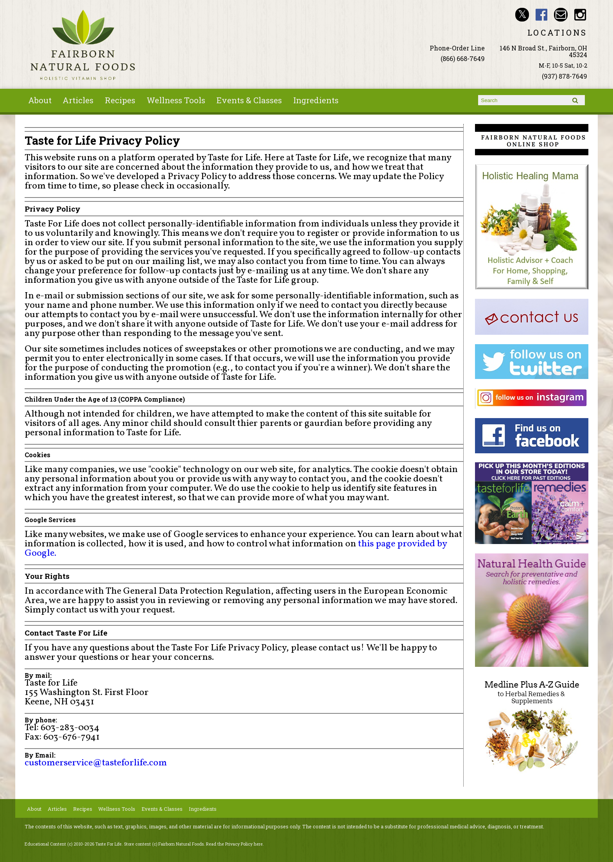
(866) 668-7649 (463, 58)
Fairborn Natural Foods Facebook (541, 15)
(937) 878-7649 (564, 76)
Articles (78, 100)
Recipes (120, 100)
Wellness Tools (176, 100)
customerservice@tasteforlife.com (96, 763)
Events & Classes (249, 100)
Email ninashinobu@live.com (561, 15)
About (40, 100)
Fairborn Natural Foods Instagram (580, 15)
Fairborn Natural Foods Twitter (522, 15)
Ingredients (316, 100)
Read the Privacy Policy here (234, 844)
